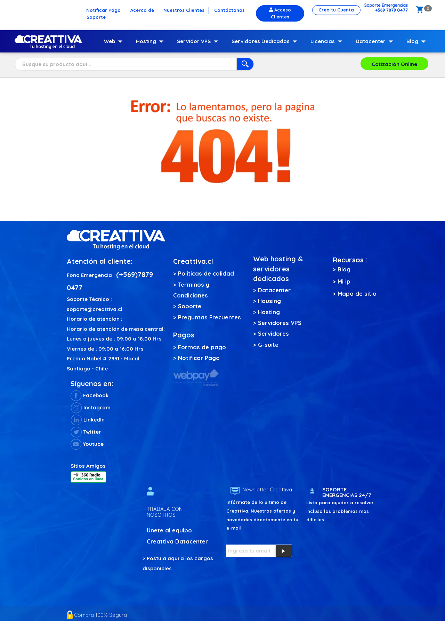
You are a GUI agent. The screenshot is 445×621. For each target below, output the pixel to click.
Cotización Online (394, 64)
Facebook (89, 395)
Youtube (87, 444)
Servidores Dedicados (266, 41)
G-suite (268, 344)
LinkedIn (88, 419)
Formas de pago (202, 347)
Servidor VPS (199, 41)
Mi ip (344, 281)
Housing (269, 300)
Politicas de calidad (206, 273)
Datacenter (376, 41)
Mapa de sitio (357, 293)
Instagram (91, 407)
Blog (417, 41)
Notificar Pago (199, 357)
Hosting (151, 41)
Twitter (86, 431)
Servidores (273, 333)
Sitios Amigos (88, 466)
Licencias (327, 41)
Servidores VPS (279, 322)
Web (115, 41)
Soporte (189, 306)
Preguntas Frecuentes (209, 317)
